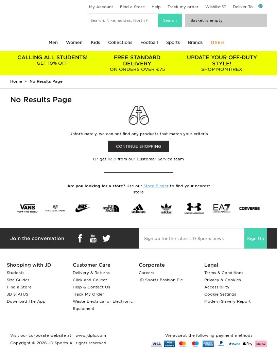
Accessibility (216, 287)
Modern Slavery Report (227, 301)
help (112, 159)
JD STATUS (17, 294)
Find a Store (132, 6)
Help (156, 6)
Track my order (183, 6)
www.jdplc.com (90, 335)
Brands (195, 42)
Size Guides (18, 280)
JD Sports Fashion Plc (161, 280)
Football (149, 42)
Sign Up (255, 238)
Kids (95, 42)
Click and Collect (90, 280)
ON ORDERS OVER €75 (137, 63)
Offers (217, 42)
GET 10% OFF (52, 60)
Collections (120, 42)
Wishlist (213, 6)
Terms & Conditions (223, 272)
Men (53, 42)
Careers (146, 272)
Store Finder (156, 186)
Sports (173, 42)
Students (15, 272)
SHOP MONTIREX (221, 63)
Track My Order (88, 294)
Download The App (26, 301)
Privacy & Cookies (222, 280)
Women (74, 42)
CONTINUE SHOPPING (138, 146)
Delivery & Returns (91, 272)
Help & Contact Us (91, 287)
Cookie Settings (220, 294)
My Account (101, 6)
